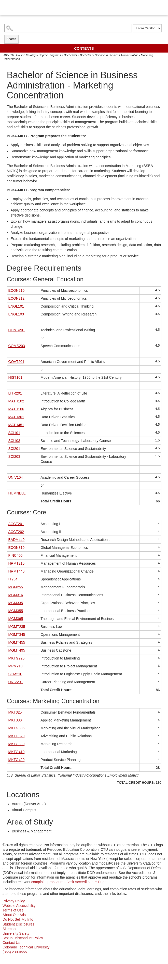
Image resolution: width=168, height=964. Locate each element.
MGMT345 (16, 634)
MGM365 (15, 619)
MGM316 (15, 595)
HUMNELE (17, 493)
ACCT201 (16, 524)
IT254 (13, 579)
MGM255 (15, 587)
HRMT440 (16, 571)
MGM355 (15, 611)
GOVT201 (16, 362)
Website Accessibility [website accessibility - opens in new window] (19, 906)
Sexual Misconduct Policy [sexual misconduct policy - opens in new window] (23, 938)
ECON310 (16, 548)
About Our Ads (14, 915)
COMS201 (16, 330)
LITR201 (15, 393)
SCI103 (14, 441)
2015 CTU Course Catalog (19, 55)
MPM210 (15, 666)
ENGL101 (16, 306)
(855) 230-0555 (15, 952)
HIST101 (15, 377)
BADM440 (16, 540)
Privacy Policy (14, 901)
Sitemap (9, 929)
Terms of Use (13, 910)
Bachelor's (70, 55)
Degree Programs (50, 55)
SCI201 (14, 449)
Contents (84, 48)
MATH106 (16, 409)
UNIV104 (15, 477)
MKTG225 (16, 658)
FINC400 (15, 555)
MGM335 (15, 603)
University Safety (16, 933)
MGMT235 (16, 627)
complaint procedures (48, 882)
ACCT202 (16, 532)
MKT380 (15, 720)
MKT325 (15, 712)
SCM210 (15, 674)
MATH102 (16, 401)
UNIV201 (15, 682)
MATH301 (16, 417)
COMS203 (16, 346)
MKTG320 (16, 736)
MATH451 (16, 425)
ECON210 (16, 290)
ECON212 (16, 298)
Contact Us (11, 943)
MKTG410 (16, 752)
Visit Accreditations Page (87, 882)
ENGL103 (16, 314)
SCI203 (14, 456)
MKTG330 (16, 744)
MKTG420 (16, 760)
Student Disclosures (18, 924)
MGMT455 (16, 642)
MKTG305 (16, 728)
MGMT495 (16, 650)
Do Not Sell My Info (18, 919)
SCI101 (14, 433)
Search (11, 39)
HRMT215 (16, 563)
